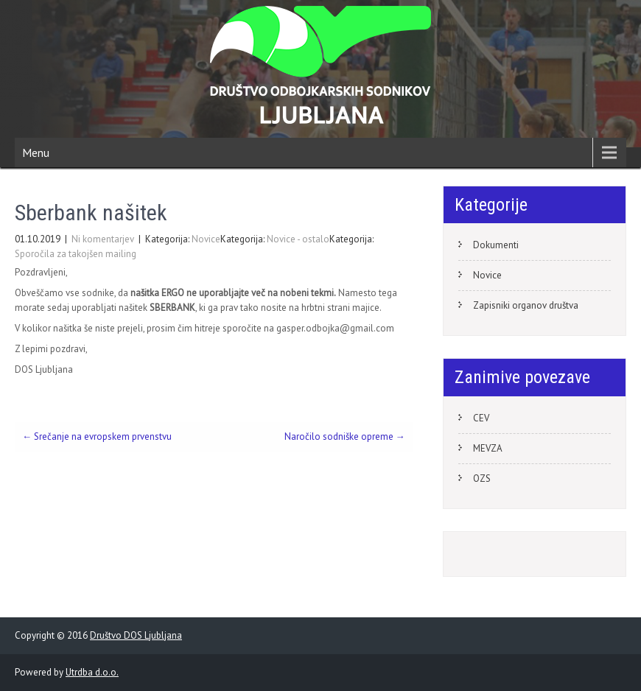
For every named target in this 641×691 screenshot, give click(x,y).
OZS (482, 478)
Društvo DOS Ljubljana (136, 635)
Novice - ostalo (298, 239)
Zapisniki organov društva (525, 305)
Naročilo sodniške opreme (344, 436)
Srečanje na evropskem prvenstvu (97, 436)
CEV (481, 418)
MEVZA (487, 448)
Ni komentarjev (102, 239)
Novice (206, 239)
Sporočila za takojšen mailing (75, 254)
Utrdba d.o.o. (92, 672)
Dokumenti (496, 245)
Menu (35, 152)
